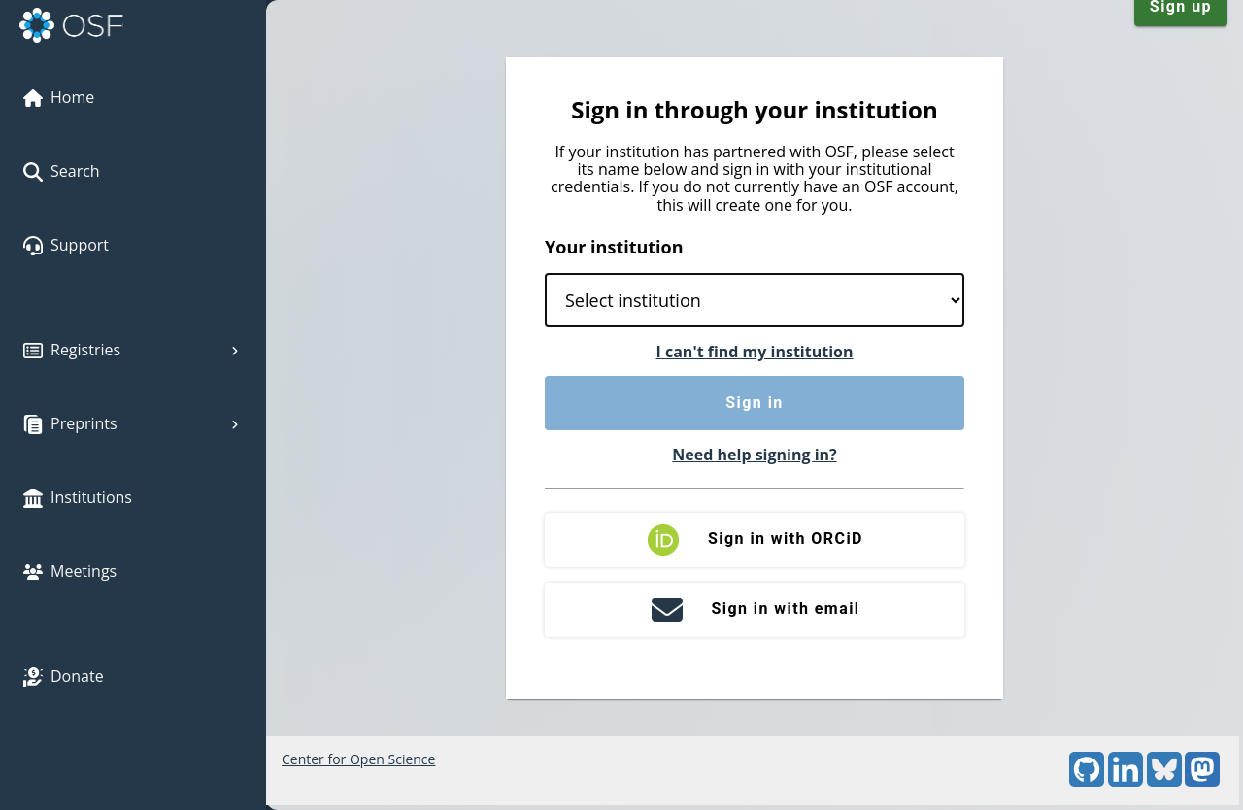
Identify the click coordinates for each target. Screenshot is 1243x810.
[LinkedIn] (1125, 781)
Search (61, 171)
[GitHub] (1086, 781)
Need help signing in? (754, 454)
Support (66, 244)
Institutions (77, 497)
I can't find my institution (755, 351)
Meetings (70, 571)
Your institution (614, 246)
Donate (63, 676)
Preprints (133, 423)
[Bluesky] (1164, 781)
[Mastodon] (1202, 781)
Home (58, 97)
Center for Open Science (358, 759)
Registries (133, 349)
